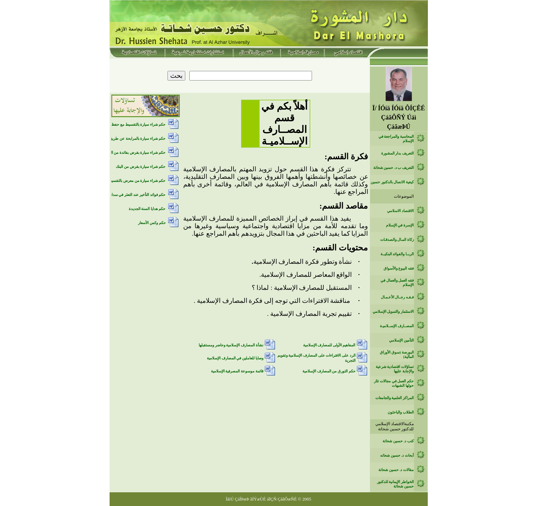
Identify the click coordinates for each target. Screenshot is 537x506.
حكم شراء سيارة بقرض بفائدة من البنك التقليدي (129, 153)
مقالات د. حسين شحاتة (396, 470)
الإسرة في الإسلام (400, 225)
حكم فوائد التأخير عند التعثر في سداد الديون (132, 195)
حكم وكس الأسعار (151, 223)
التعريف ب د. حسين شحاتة (393, 168)
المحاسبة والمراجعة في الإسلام (396, 139)
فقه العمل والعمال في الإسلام (397, 283)
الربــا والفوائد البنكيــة (397, 254)
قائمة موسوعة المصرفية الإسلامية (237, 371)
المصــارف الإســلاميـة (397, 326)
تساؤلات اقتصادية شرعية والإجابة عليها (395, 369)
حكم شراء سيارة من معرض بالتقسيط (136, 181)
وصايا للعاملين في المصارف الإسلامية (235, 358)
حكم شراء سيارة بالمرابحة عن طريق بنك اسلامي (128, 138)
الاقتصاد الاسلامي (400, 211)
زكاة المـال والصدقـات (397, 240)
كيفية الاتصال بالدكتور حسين (392, 182)
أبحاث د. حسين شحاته (397, 455)
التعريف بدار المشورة (397, 153)
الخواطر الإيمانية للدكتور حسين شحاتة (395, 484)
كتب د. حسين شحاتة (398, 441)
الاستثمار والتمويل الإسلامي (393, 311)
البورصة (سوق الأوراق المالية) (397, 354)
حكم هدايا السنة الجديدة (147, 209)
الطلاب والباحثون (401, 412)
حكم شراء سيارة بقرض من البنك (140, 167)
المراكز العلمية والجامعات (394, 398)
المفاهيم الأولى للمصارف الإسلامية (329, 345)
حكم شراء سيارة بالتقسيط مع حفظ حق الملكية (129, 124)
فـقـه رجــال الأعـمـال (397, 297)
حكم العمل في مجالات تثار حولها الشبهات (394, 383)
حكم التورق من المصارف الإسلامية (328, 371)
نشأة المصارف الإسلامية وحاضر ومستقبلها (231, 345)
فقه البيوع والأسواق (399, 268)
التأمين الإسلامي (401, 340)
